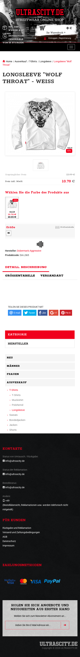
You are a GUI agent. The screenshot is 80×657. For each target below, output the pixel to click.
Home (9, 61)
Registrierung (65, 38)
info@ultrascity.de (14, 461)
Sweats (13, 414)
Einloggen (53, 38)
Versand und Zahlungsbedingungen (21, 532)
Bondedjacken (17, 419)
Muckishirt (17, 399)
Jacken (13, 424)
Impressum (8, 545)
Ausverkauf (21, 61)
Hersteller (18, 344)
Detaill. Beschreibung (26, 267)
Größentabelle (67, 227)
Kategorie (17, 334)
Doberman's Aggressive (29, 250)
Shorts (13, 429)
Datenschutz (9, 541)
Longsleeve (45, 61)
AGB (5, 536)
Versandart (51, 276)
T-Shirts (33, 61)
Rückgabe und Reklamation (17, 528)
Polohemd (17, 404)
